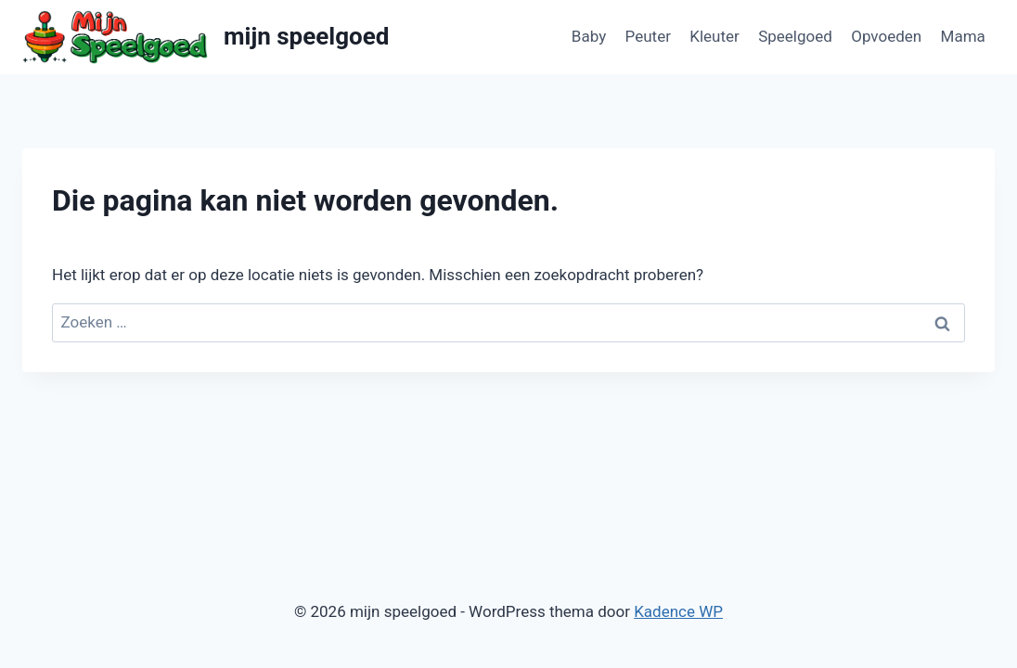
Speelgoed (795, 36)
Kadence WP (678, 611)
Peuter (648, 36)
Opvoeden (886, 36)
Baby (589, 36)
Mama (963, 36)
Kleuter (714, 36)
